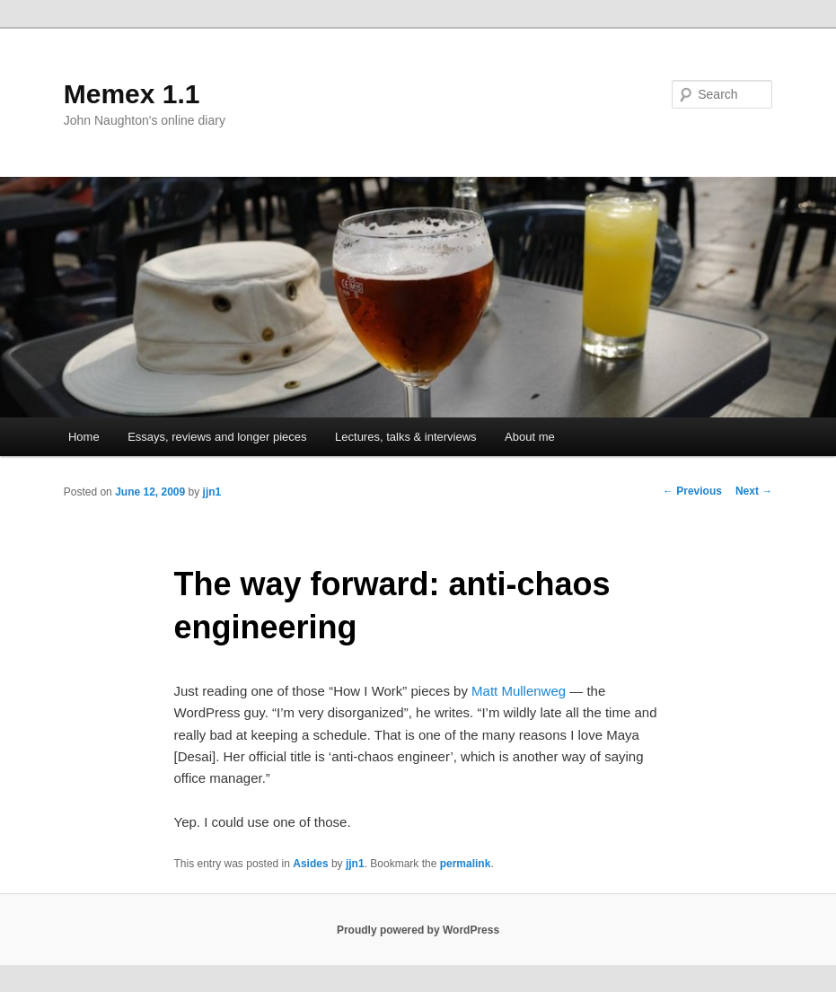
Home (84, 436)
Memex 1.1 (132, 94)
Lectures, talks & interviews (406, 436)
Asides (310, 863)
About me (530, 436)
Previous (692, 491)
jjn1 (212, 492)
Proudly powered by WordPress (418, 930)
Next (753, 491)
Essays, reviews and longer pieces (217, 436)
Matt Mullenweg (518, 690)
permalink (465, 863)
